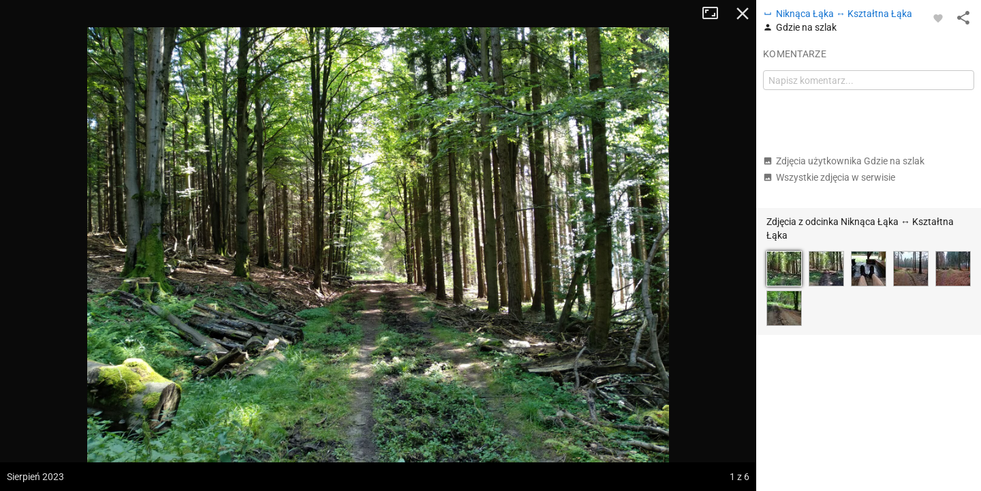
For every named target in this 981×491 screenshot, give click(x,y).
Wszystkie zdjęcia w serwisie (829, 177)
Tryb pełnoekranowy (715, 13)
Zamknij (742, 13)
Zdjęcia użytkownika (843, 160)
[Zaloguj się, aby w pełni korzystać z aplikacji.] (938, 17)
